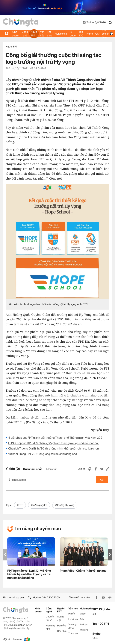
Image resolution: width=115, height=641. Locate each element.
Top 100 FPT (101, 618)
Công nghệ (25, 33)
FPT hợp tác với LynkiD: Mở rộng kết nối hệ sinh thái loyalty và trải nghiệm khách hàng (29, 568)
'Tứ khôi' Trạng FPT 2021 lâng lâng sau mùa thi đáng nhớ (42, 454)
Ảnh (82, 613)
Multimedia (60, 33)
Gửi (102, 479)
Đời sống (61, 619)
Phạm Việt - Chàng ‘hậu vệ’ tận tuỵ (83, 564)
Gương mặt (60, 612)
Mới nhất (51, 469)
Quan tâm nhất (32, 469)
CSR (97, 33)
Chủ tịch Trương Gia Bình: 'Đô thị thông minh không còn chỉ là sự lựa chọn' (53, 448)
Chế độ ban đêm (106, 33)
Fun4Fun (73, 613)
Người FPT (33, 33)
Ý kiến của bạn (57, 479)
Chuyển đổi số (50, 612)
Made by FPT (50, 621)
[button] (110, 548)
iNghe (88, 33)
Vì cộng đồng (72, 620)
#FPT (20, 499)
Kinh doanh (15, 33)
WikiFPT (84, 624)
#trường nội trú (39, 499)
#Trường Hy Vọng (64, 499)
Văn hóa (42, 33)
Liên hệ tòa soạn (14, 591)
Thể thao (48, 33)
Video (83, 607)
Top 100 (80, 33)
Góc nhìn (61, 625)
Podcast (84, 618)
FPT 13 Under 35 (72, 34)
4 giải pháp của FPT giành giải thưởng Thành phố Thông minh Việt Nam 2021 (56, 437)
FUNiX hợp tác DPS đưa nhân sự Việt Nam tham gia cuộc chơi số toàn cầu (53, 443)
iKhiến (71, 607)
